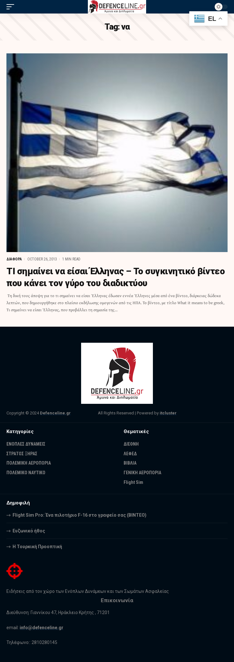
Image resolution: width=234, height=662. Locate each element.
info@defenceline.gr (41, 627)
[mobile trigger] (11, 6)
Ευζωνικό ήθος (29, 530)
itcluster (168, 413)
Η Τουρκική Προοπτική (37, 546)
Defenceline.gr (55, 413)
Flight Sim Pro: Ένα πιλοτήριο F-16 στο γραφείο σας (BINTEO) (79, 515)
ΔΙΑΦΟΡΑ (14, 259)
